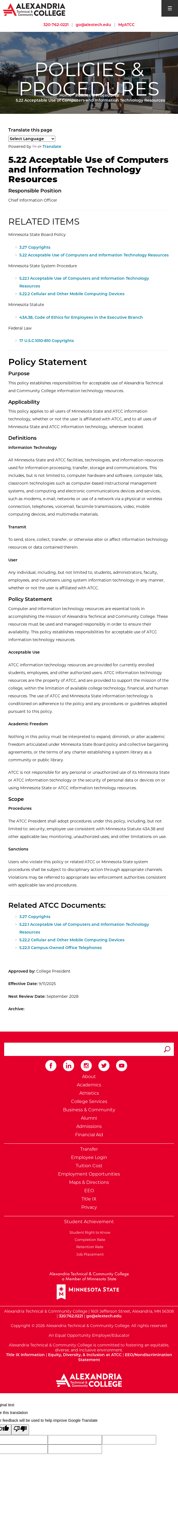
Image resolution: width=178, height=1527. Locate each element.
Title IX (89, 1199)
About (89, 1076)
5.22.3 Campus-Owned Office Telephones (60, 947)
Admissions (89, 1126)
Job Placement (89, 1254)
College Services (89, 1101)
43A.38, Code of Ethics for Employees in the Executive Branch (81, 317)
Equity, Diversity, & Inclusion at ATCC (85, 1354)
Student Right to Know (89, 1232)
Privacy (89, 1207)
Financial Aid (89, 1134)
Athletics (89, 1093)
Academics (89, 1085)
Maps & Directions (89, 1182)
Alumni (89, 1118)
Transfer (89, 1149)
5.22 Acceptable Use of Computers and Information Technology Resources (94, 255)
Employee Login (89, 1157)
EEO (89, 1190)
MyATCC (126, 24)
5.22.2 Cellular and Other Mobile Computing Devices (71, 293)
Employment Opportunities (89, 1174)
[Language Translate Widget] (31, 139)
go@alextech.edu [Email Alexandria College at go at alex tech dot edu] (93, 24)
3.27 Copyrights (34, 247)
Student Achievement (89, 1221)
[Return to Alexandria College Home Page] (34, 9)
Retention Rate (89, 1247)
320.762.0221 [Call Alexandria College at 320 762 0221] (71, 1315)
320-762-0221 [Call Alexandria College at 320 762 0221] (56, 24)
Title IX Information (25, 1354)
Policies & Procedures (97, 95)
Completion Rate (89, 1239)
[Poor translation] (20, 1429)
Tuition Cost (89, 1165)
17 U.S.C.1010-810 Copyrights (46, 340)
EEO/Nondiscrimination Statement (125, 1357)
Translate (46, 146)
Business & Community (89, 1109)
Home (65, 95)
